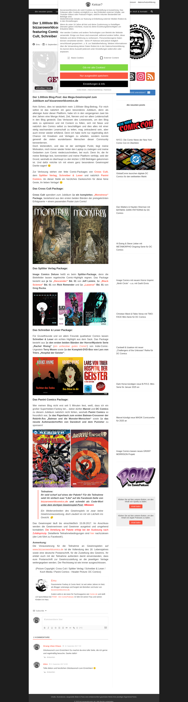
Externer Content (109, 58)
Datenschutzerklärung (146, 2)
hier (92, 530)
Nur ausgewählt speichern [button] (94, 75)
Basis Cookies (75, 58)
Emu (38, 44)
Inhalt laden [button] (135, 509)
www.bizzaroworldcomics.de (47, 546)
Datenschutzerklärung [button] (95, 90)
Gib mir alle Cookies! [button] (94, 67)
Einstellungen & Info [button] (94, 84)
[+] (81, 624)
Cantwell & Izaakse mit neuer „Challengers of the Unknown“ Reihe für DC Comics (134, 348)
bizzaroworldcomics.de (54, 499)
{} (77, 624)
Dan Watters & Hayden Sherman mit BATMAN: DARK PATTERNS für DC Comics (133, 210)
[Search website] (152, 11)
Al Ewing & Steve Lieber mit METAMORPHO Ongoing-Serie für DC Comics (134, 246)
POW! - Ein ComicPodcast (63, 593)
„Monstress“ (101, 193)
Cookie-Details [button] (82, 90)
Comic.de (93, 591)
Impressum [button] (107, 90)
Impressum (131, 2)
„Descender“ (60, 279)
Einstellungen (101, 49)
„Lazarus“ (89, 282)
